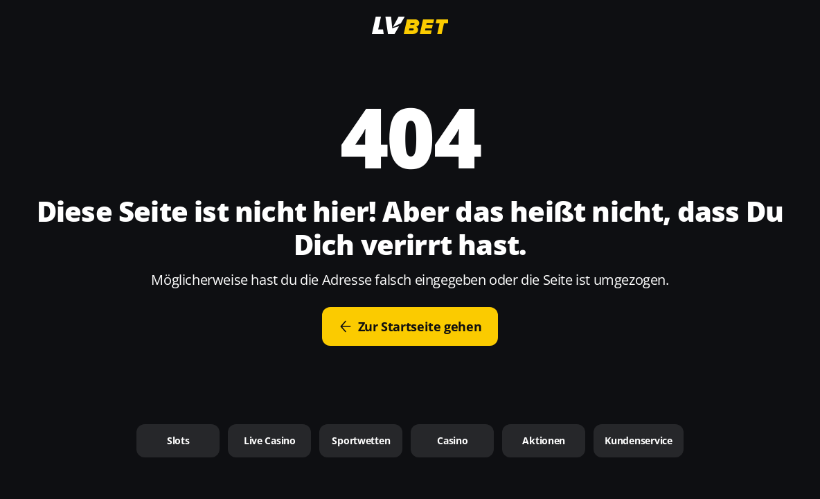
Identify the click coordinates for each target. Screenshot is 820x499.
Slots (178, 440)
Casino (452, 440)
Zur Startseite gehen (410, 326)
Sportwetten (361, 440)
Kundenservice (638, 440)
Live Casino (270, 440)
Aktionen (543, 440)
